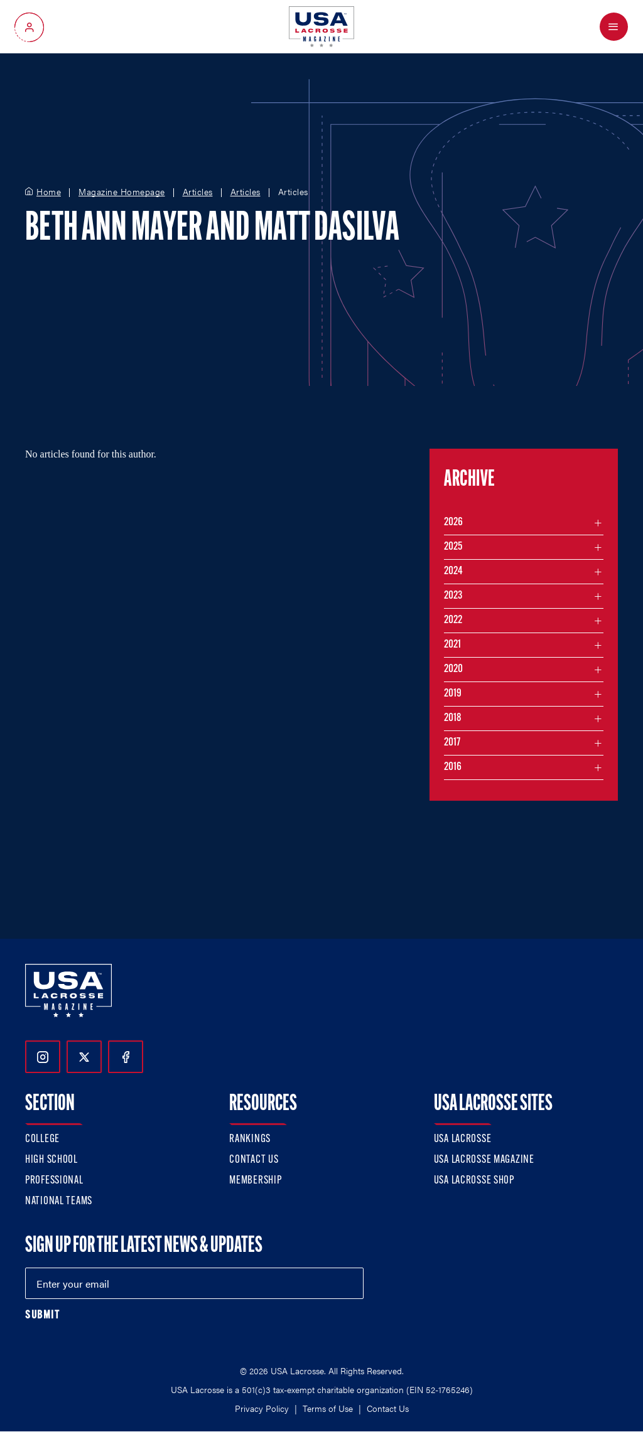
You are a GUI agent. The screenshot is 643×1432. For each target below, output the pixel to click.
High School (51, 1160)
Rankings (250, 1139)
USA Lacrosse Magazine (484, 1160)
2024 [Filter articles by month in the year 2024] (453, 571)
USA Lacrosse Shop (474, 1181)
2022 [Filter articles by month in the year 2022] (453, 620)
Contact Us (253, 1160)
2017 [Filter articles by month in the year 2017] (452, 743)
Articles (198, 192)
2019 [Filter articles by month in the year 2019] (453, 694)
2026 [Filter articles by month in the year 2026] (453, 522)
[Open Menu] (614, 27)
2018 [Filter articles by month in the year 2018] (453, 718)
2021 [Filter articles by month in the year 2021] (452, 645)
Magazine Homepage (121, 192)
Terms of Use (328, 1408)
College (42, 1139)
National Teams (58, 1201)
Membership (255, 1181)
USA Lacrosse (463, 1139)
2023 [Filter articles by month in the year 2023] (453, 596)
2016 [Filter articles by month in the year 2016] (453, 767)
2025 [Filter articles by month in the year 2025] (453, 547)
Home (48, 192)
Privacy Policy (262, 1408)
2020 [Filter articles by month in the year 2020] (453, 669)
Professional (54, 1181)
